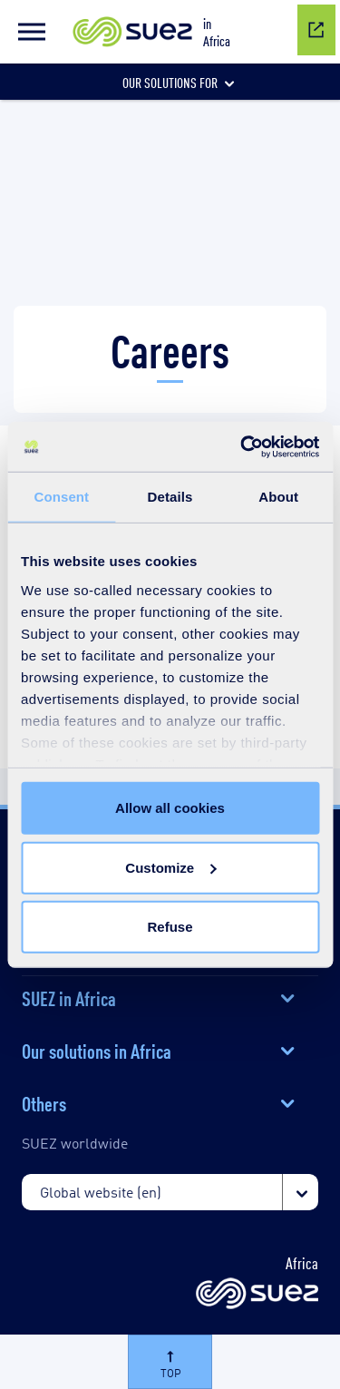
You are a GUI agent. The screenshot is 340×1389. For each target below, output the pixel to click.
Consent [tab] (61, 496)
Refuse (169, 926)
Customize (170, 867)
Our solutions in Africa (96, 1049)
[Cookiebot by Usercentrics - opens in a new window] (242, 446)
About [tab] (278, 496)
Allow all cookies (170, 808)
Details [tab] (170, 496)
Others (44, 1102)
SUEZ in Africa (69, 997)
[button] (31, 32)
